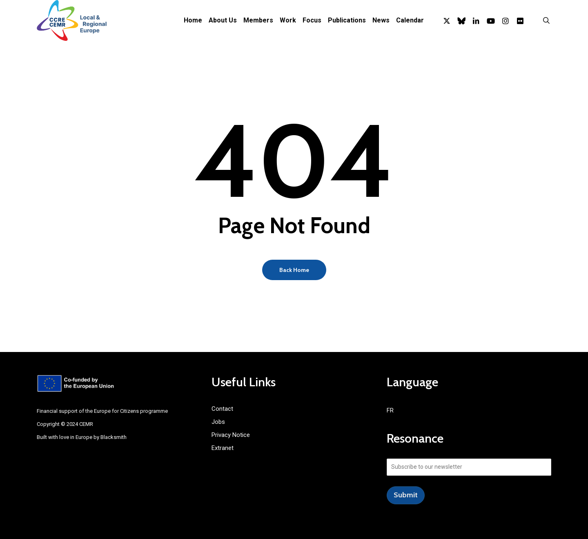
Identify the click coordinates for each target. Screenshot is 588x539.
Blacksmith (113, 437)
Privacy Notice (231, 435)
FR (390, 410)
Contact (222, 408)
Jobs (218, 421)
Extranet (223, 448)
